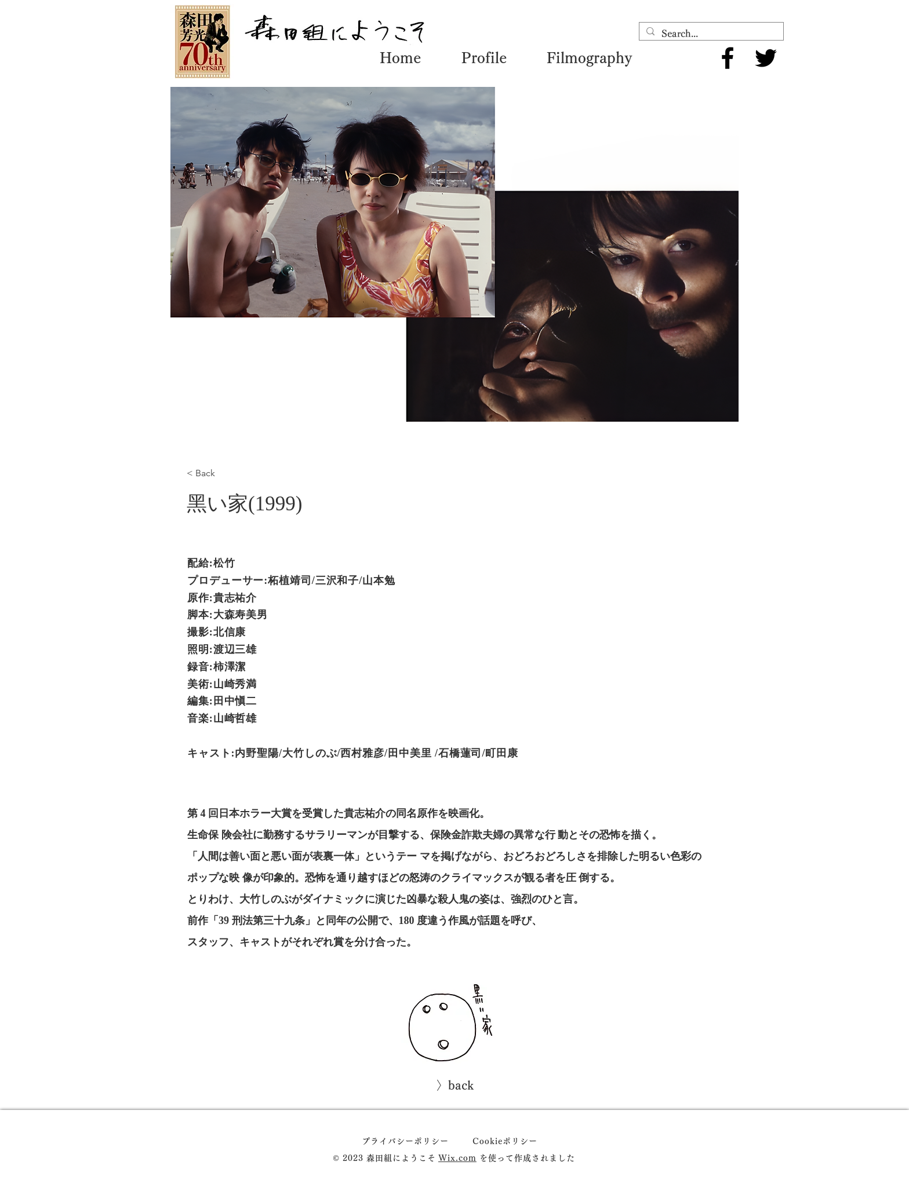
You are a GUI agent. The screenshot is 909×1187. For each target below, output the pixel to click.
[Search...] (710, 34)
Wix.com (457, 1158)
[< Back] (218, 473)
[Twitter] (765, 57)
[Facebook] (727, 57)
